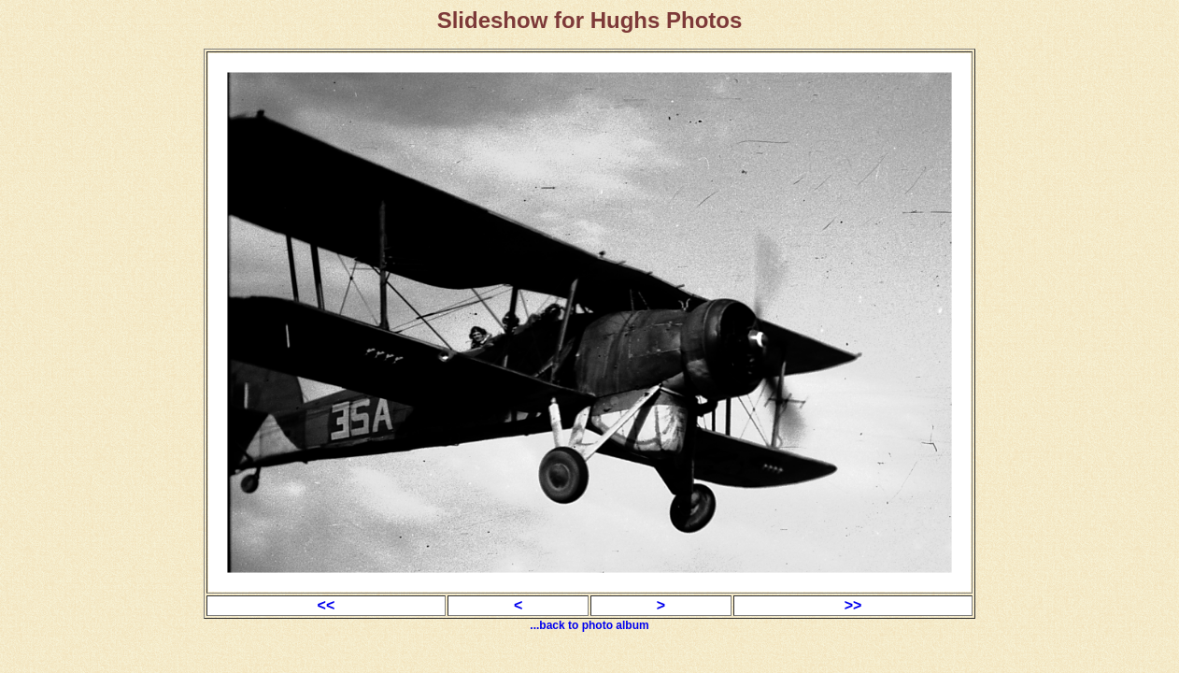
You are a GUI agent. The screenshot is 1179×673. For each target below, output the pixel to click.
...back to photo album (589, 625)
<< (326, 605)
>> (853, 605)
